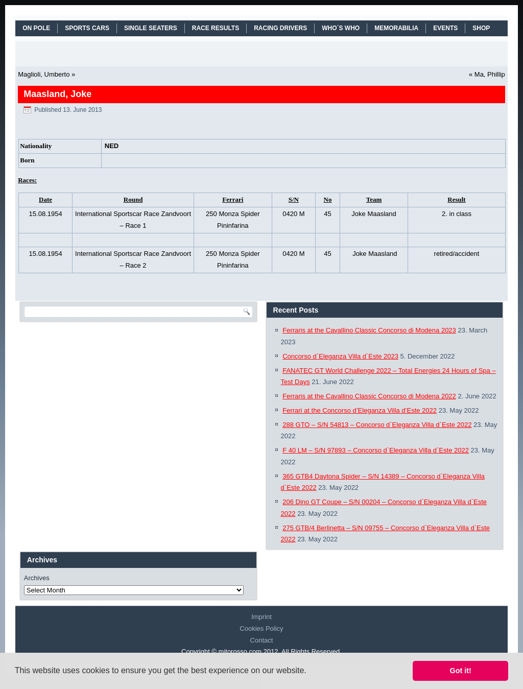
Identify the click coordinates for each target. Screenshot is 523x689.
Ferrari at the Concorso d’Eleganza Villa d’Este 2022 (359, 410)
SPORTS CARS (87, 28)
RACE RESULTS (215, 28)
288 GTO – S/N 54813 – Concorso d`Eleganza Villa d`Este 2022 (376, 425)
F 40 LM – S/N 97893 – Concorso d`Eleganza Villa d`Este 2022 (375, 450)
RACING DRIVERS (280, 28)
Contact (261, 640)
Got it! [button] (460, 671)
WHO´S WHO (341, 28)
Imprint (261, 617)
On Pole (36, 28)
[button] (310, 671)
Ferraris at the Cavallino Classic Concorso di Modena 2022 (369, 396)
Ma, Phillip (489, 74)
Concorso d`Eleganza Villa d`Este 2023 (340, 356)
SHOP (481, 28)
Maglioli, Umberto (43, 74)
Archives (37, 578)
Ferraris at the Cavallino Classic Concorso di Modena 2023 (369, 330)
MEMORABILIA (396, 28)
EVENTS (445, 28)
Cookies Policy (261, 628)
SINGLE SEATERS (150, 28)
